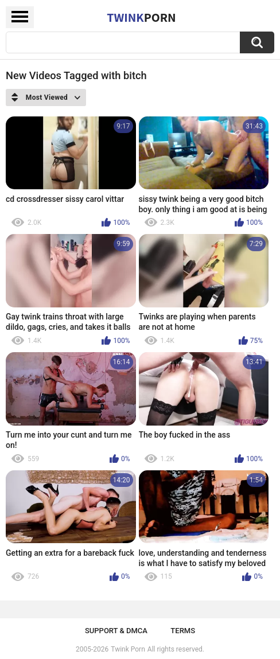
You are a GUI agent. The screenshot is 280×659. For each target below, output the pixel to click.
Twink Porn (128, 649)
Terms (182, 630)
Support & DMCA (116, 630)
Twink (141, 17)
